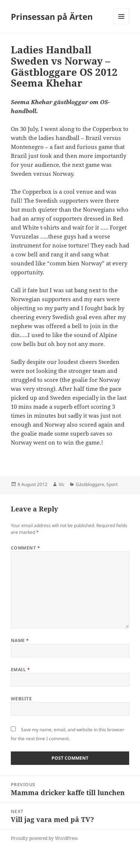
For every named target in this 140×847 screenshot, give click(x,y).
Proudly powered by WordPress (44, 838)
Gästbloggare (90, 484)
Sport (112, 484)
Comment (25, 548)
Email (20, 669)
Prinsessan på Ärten (52, 16)
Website (21, 698)
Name (20, 640)
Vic (62, 484)
